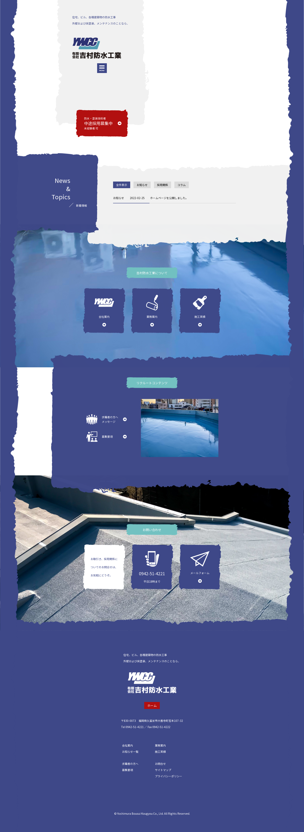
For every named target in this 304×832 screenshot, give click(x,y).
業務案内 (160, 745)
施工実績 (160, 752)
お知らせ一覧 (130, 752)
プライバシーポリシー (168, 776)
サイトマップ (163, 770)
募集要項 (127, 770)
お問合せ (160, 764)
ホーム (152, 705)
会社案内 (127, 745)
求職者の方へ (130, 764)
